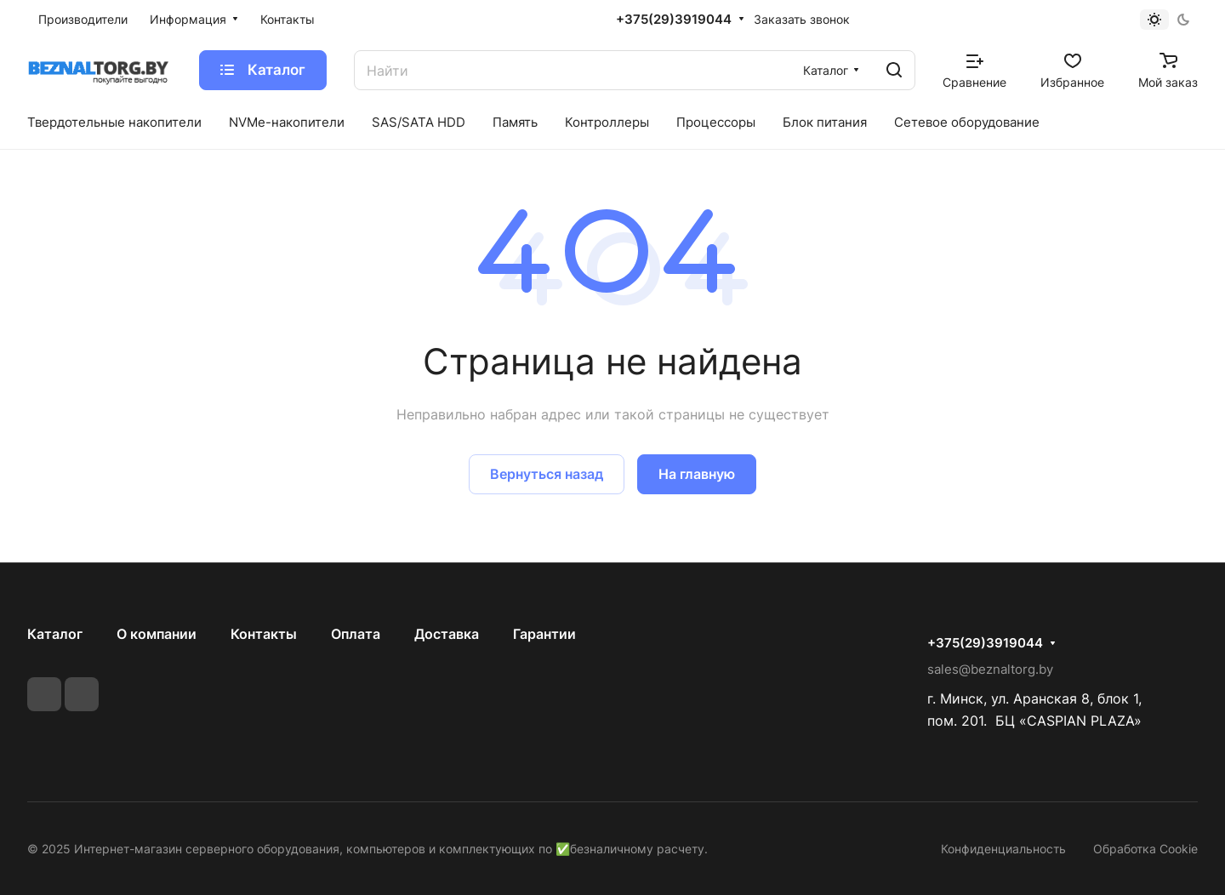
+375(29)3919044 (674, 19)
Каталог (55, 633)
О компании (157, 633)
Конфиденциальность (1003, 848)
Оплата (355, 633)
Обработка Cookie (1145, 848)
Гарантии (544, 633)
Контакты (264, 633)
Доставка (446, 633)
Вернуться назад (546, 473)
